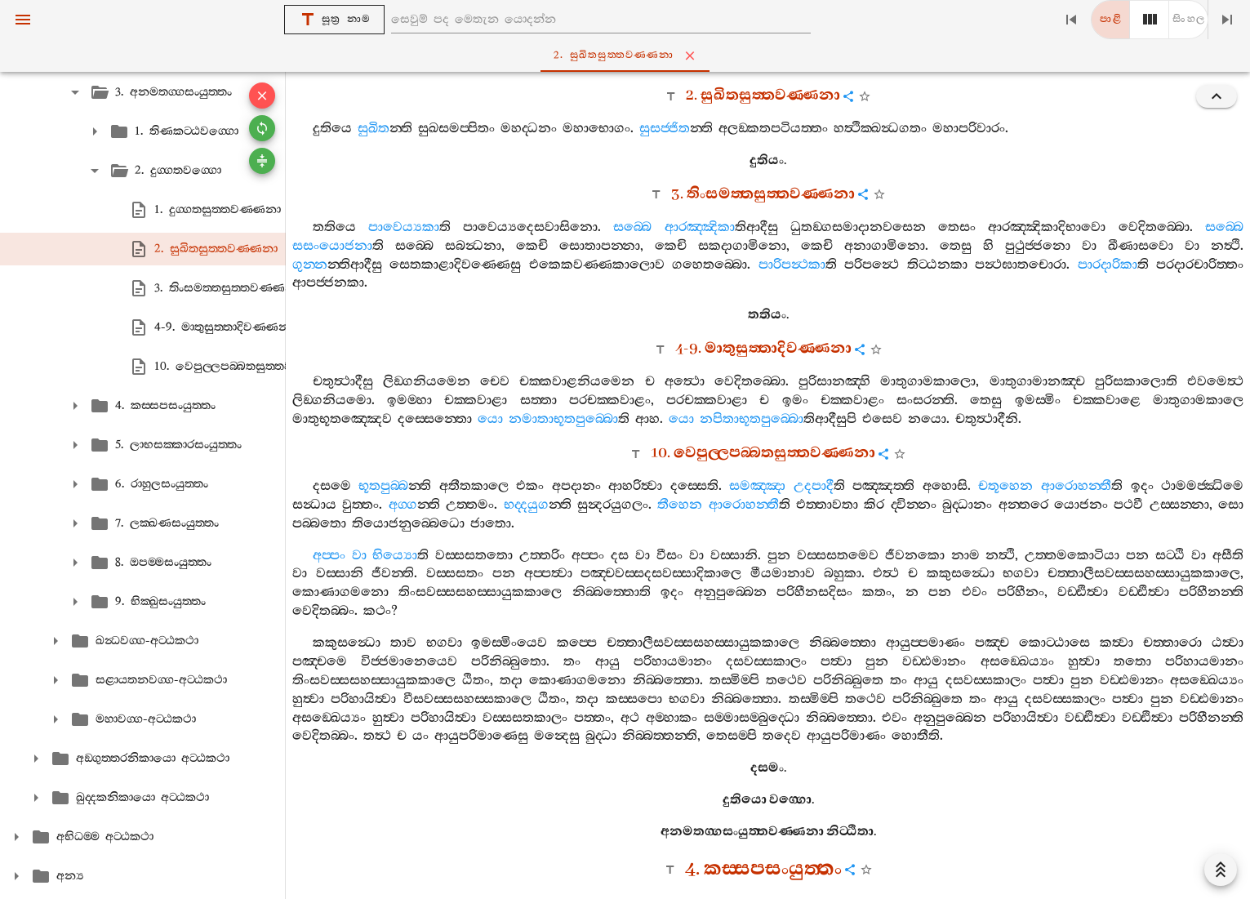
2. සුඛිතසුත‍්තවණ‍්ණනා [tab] (628, 55)
